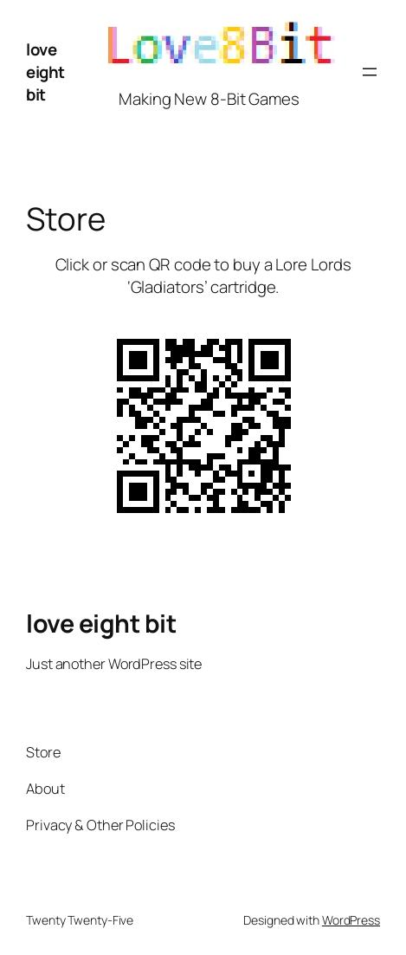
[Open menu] (369, 72)
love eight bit (45, 72)
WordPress (351, 920)
